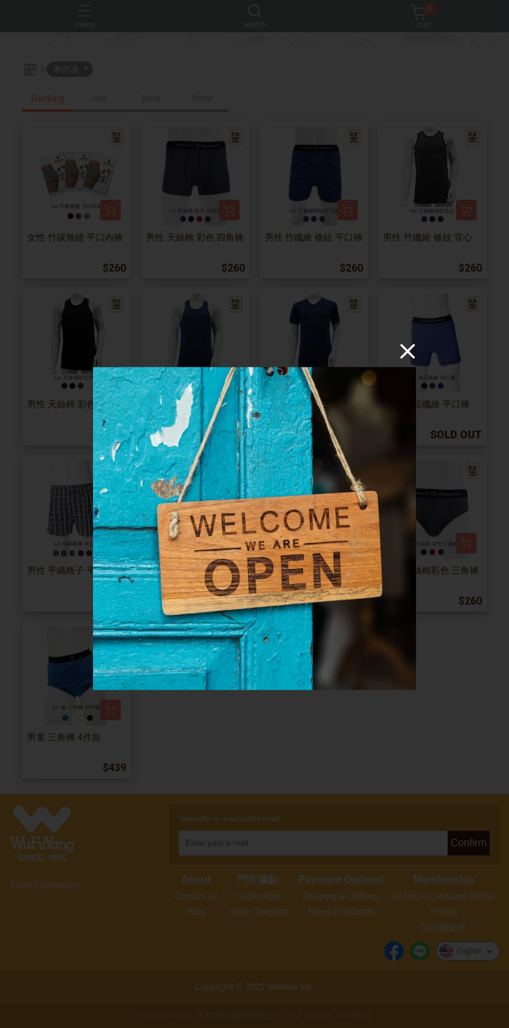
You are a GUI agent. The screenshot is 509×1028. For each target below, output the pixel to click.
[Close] (408, 351)
